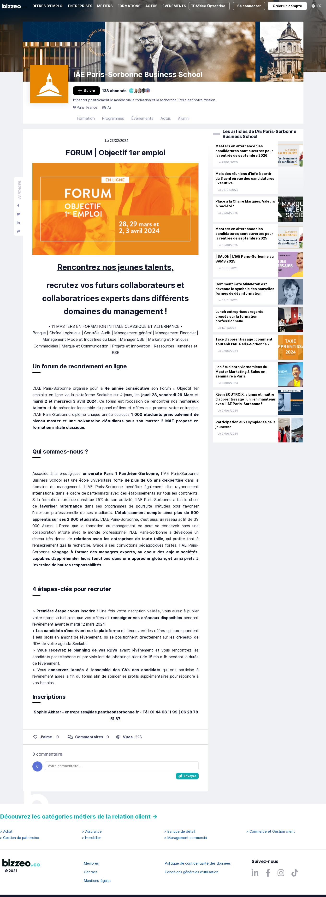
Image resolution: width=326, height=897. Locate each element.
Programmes (113, 118)
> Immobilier (91, 838)
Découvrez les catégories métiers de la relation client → (79, 816)
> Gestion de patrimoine (19, 838)
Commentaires (85, 737)
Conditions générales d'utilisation (191, 872)
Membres (91, 863)
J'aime (42, 737)
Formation (86, 118)
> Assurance (92, 831)
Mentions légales (97, 881)
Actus (165, 118)
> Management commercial (185, 838)
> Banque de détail (179, 831)
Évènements (142, 118)
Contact (90, 872)
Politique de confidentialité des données (198, 863)
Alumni (183, 118)
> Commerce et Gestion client (270, 831)
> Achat (6, 831)
